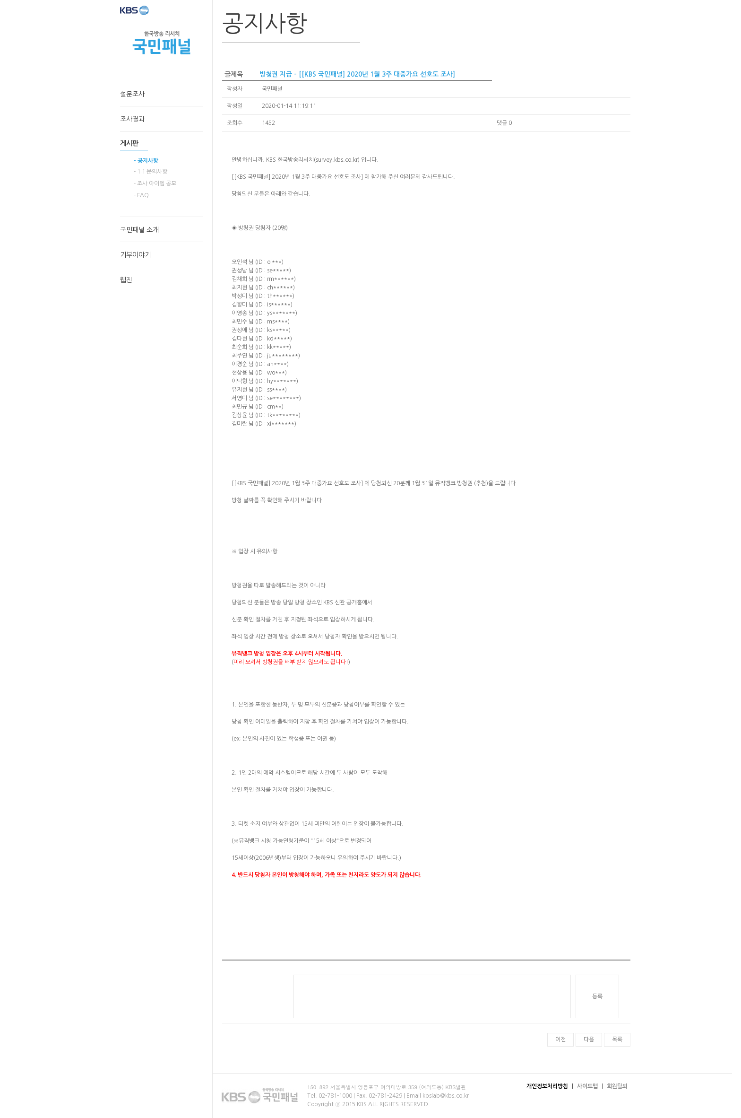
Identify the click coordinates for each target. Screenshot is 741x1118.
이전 (560, 1039)
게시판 (129, 143)
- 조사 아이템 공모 (155, 183)
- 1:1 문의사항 (150, 172)
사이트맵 (587, 1086)
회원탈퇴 (617, 1086)
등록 (597, 996)
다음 (589, 1039)
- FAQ (141, 195)
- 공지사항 (146, 161)
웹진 (126, 280)
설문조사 (132, 94)
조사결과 (132, 119)
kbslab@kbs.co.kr (445, 1096)
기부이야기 (135, 255)
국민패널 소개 (139, 230)
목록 (617, 1039)
